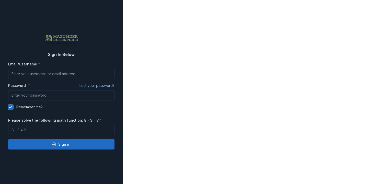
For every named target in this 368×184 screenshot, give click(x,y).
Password (61, 85)
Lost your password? (96, 85)
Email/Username (22, 64)
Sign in (61, 144)
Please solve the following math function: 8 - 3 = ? (53, 120)
